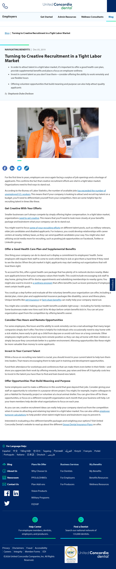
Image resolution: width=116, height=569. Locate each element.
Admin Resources (67, 16)
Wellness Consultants (92, 16)
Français (88, 450)
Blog (111, 16)
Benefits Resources (98, 477)
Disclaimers (18, 547)
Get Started (46, 16)
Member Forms (32, 551)
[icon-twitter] (7, 505)
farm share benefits (51, 299)
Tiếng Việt (25, 450)
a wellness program (42, 282)
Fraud (29, 547)
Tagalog (47, 450)
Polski (97, 450)
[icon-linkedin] (16, 495)
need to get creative (29, 217)
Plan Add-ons (38, 484)
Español (6, 450)
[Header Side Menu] (111, 6)
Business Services (69, 464)
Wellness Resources (99, 484)
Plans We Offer (38, 464)
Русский (58, 450)
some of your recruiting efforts (45, 227)
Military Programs (40, 497)
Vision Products (39, 490)
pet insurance (32, 299)
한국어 (36, 450)
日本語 (30, 454)
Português (9, 454)
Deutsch (41, 454)
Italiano (20, 454)
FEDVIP (35, 504)
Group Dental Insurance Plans (78, 424)
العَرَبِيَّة (68, 450)
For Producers (67, 484)
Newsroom (10, 477)
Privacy (6, 547)
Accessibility (41, 547)
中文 (15, 450)
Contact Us (10, 484)
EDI (44, 551)
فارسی (51, 454)
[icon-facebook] (7, 495)
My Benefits (95, 464)
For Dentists (66, 470)
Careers (7, 551)
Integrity (18, 551)
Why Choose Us (39, 470)
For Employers (67, 477)
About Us (9, 471)
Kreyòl (77, 450)
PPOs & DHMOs (39, 477)
